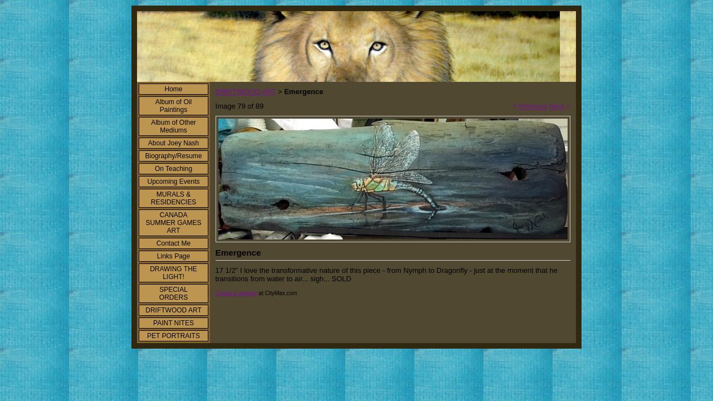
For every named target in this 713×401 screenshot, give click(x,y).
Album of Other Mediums (173, 126)
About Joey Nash (173, 143)
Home (173, 89)
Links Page (173, 256)
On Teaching (173, 169)
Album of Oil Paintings (173, 106)
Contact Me (174, 243)
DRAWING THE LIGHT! (173, 273)
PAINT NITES (173, 323)
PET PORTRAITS (173, 336)
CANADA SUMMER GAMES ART (173, 222)
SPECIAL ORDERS (173, 293)
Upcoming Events (173, 181)
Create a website (236, 293)
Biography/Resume (173, 156)
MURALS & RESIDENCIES (173, 198)
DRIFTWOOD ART (173, 310)
